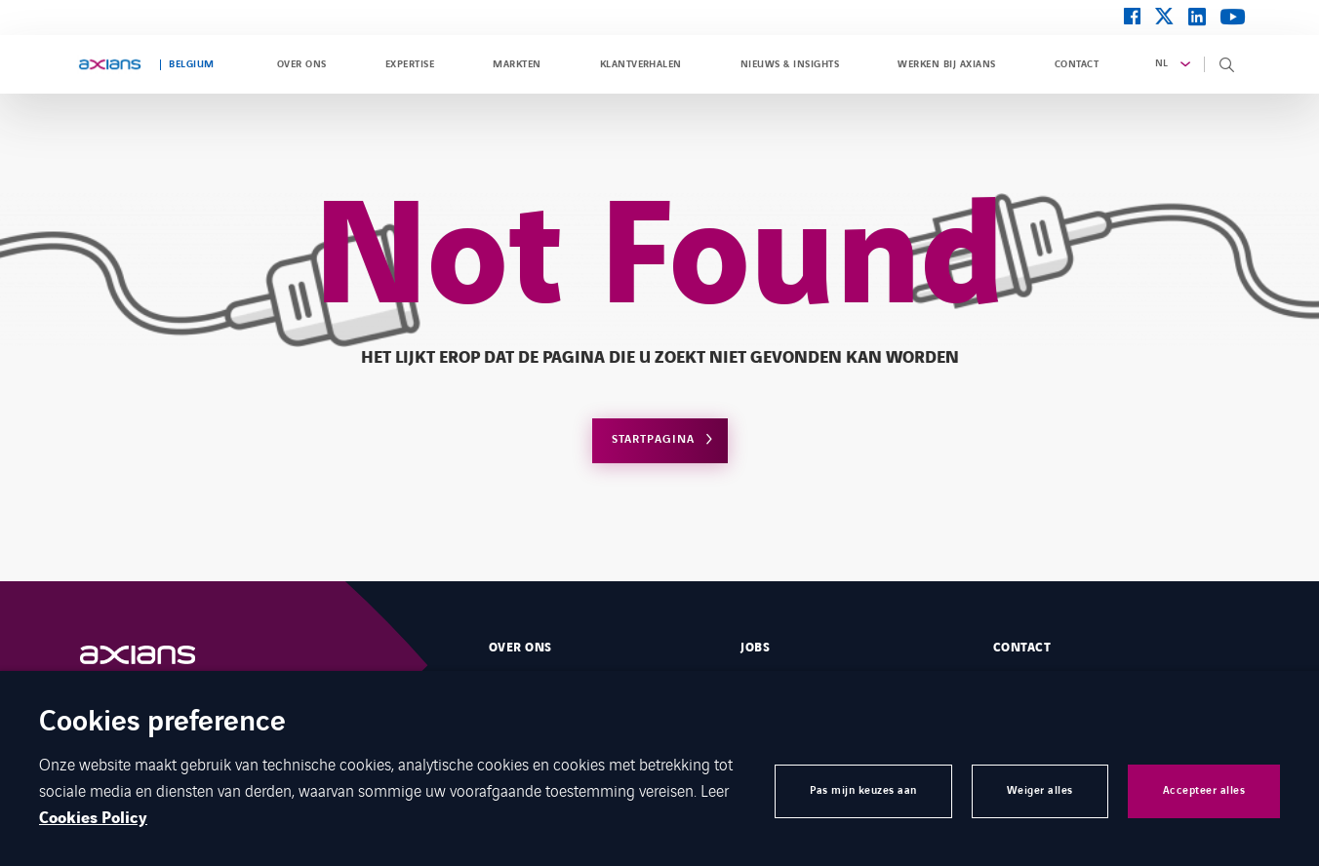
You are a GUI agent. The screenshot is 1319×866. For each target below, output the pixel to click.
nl (1162, 63)
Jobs (755, 647)
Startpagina (653, 439)
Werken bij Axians (946, 64)
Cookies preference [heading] (162, 723)
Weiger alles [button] (1040, 790)
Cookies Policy (93, 818)
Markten (516, 64)
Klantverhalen (641, 64)
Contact (1077, 64)
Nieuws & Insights (789, 64)
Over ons (302, 64)
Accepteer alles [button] (1204, 790)
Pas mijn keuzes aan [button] (863, 790)
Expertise (409, 64)
